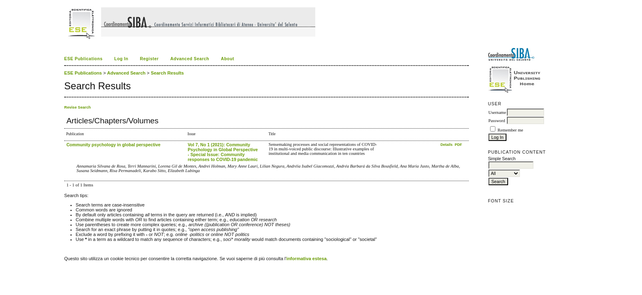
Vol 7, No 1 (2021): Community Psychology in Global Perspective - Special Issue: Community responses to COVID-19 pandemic (223, 152)
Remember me (510, 130)
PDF (458, 145)
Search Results (167, 72)
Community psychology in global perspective (113, 144)
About (227, 59)
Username (497, 112)
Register (149, 59)
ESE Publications (83, 59)
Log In (121, 59)
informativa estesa (306, 258)
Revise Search (77, 107)
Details (447, 145)
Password (496, 120)
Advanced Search (189, 59)
